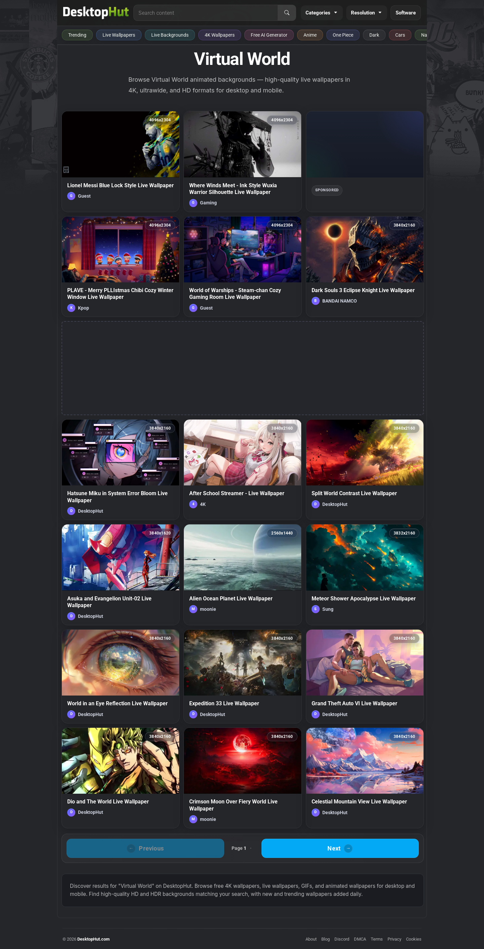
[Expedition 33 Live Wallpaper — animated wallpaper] (242, 676)
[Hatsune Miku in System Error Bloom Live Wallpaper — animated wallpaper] (120, 470)
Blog (325, 939)
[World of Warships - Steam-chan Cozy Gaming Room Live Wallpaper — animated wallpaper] (242, 266)
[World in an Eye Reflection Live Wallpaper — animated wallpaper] (120, 676)
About (311, 939)
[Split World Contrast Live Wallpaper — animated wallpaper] (365, 470)
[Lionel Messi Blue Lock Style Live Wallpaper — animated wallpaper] (120, 161)
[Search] (287, 13)
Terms (377, 939)
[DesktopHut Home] (96, 12)
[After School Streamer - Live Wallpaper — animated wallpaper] (242, 470)
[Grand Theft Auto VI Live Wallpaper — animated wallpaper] (365, 676)
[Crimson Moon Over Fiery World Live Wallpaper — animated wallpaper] (242, 778)
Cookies (413, 939)
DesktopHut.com (93, 939)
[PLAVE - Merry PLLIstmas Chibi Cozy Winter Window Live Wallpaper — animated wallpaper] (120, 266)
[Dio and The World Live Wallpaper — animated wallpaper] (120, 778)
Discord (341, 939)
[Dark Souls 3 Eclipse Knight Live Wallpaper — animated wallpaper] (365, 266)
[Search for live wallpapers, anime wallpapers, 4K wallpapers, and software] (206, 13)
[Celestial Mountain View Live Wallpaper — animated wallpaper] (365, 778)
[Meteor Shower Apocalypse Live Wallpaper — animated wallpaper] (365, 574)
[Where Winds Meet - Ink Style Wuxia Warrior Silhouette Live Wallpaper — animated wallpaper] (242, 161)
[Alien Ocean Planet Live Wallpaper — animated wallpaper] (242, 574)
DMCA (360, 939)
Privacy (394, 939)
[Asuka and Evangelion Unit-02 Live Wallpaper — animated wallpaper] (120, 574)
